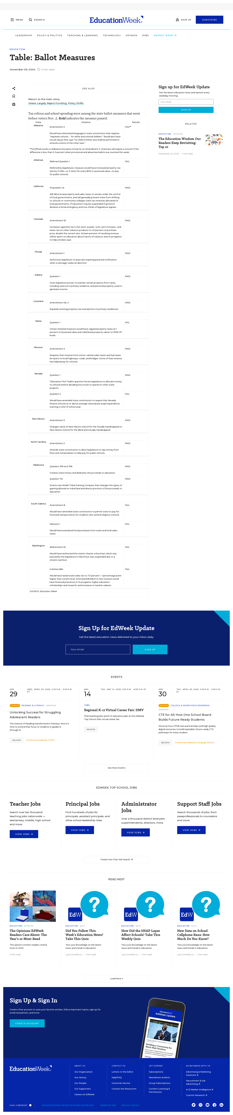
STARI (51, 740)
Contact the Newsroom (124, 1089)
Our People (80, 1083)
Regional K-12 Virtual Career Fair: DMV (114, 710)
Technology (132, 35)
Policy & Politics (70, 35)
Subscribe (209, 19)
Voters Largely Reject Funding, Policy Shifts (56, 103)
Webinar (51, 705)
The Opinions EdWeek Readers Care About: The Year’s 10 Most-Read (28, 935)
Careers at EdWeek (84, 1094)
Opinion (152, 35)
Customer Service (121, 1083)
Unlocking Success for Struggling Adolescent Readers (35, 715)
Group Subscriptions (159, 1083)
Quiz (82, 926)
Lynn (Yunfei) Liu (74, 954)
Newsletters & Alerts (159, 1077)
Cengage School (205, 742)
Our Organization (83, 1072)
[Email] (98, 649)
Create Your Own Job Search (116, 859)
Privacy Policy (130, 1105)
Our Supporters (82, 1089)
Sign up (150, 649)
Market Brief (185, 35)
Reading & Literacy (33, 705)
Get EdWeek (156, 1066)
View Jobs (24, 834)
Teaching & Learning (103, 35)
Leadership (44, 35)
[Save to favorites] (14, 96)
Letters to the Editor (122, 1072)
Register (16, 740)
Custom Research (196, 1095)
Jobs (166, 35)
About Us (79, 1066)
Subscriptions (156, 1072)
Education (17, 49)
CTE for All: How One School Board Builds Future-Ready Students (185, 717)
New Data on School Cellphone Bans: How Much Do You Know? (193, 935)
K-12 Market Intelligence (199, 1089)
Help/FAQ (117, 1077)
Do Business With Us (198, 1066)
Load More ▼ (116, 978)
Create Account (27, 1023)
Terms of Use (108, 1105)
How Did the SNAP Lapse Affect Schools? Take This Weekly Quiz (140, 935)
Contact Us (118, 1066)
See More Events (116, 768)
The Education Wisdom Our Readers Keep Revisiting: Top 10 (180, 143)
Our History (80, 1077)
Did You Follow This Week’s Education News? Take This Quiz (84, 935)
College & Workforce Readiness (190, 705)
